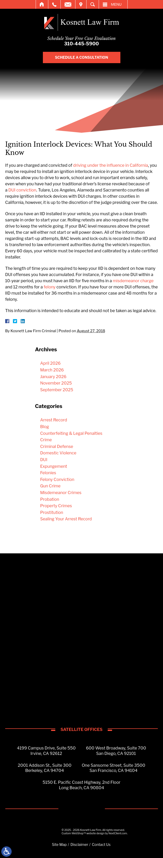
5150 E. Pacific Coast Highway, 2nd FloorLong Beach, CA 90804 (81, 785)
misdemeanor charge (133, 280)
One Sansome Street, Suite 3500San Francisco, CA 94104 (113, 768)
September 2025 (56, 389)
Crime (46, 439)
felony (50, 287)
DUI (44, 459)
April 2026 (50, 363)
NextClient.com (117, 833)
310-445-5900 (81, 43)
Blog (44, 426)
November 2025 (56, 383)
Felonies (48, 472)
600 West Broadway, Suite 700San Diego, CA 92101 (116, 751)
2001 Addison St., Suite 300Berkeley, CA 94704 (45, 768)
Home (42, 4)
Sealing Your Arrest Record (66, 519)
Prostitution (51, 512)
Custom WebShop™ (74, 833)
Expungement (53, 466)
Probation (49, 499)
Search (93, 4)
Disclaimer (79, 844)
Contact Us (101, 844)
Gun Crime (50, 486)
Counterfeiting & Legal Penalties (71, 433)
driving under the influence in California (110, 165)
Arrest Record (53, 420)
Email (68, 4)
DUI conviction (22, 190)
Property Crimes (56, 505)
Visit (80, 4)
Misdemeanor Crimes (61, 492)
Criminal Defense (56, 446)
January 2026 (53, 376)
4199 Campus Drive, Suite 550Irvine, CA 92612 (46, 751)
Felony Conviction (57, 479)
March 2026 (52, 370)
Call (54, 4)
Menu (116, 4)
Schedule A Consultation (81, 57)
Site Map (59, 844)
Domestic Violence (58, 453)
